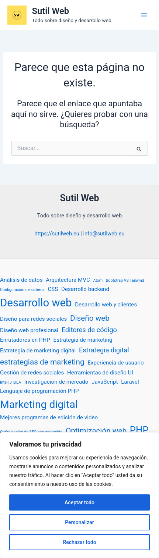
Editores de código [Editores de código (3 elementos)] (89, 330)
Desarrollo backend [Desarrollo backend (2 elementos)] (85, 289)
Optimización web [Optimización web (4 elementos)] (96, 430)
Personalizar (79, 522)
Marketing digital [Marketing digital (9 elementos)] (39, 404)
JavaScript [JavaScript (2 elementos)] (104, 381)
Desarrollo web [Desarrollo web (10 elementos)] (36, 302)
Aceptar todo (79, 502)
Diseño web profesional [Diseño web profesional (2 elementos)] (29, 330)
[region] (79, 495)
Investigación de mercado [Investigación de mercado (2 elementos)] (56, 381)
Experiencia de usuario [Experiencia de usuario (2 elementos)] (115, 362)
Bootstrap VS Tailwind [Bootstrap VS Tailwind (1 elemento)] (125, 280)
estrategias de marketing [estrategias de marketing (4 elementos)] (42, 362)
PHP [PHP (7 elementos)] (139, 430)
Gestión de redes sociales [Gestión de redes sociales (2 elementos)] (32, 372)
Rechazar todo (79, 542)
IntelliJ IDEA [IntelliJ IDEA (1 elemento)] (10, 382)
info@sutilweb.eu (103, 233)
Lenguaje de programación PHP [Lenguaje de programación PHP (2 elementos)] (39, 391)
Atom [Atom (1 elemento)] (98, 280)
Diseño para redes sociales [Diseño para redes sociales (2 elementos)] (33, 319)
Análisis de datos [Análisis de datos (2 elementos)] (21, 280)
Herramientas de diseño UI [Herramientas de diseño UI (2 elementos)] (100, 372)
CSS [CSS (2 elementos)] (53, 289)
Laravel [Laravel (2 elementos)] (130, 381)
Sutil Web (50, 11)
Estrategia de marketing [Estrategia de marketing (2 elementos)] (83, 340)
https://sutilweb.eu (57, 233)
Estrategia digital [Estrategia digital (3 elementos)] (104, 350)
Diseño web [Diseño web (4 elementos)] (90, 318)
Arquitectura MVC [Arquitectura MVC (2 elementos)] (68, 280)
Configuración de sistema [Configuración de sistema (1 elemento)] (22, 289)
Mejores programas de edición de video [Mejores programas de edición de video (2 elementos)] (49, 417)
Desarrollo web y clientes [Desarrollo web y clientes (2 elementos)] (106, 304)
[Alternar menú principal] (144, 15)
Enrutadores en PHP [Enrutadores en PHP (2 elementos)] (25, 340)
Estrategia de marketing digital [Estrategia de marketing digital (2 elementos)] (38, 350)
